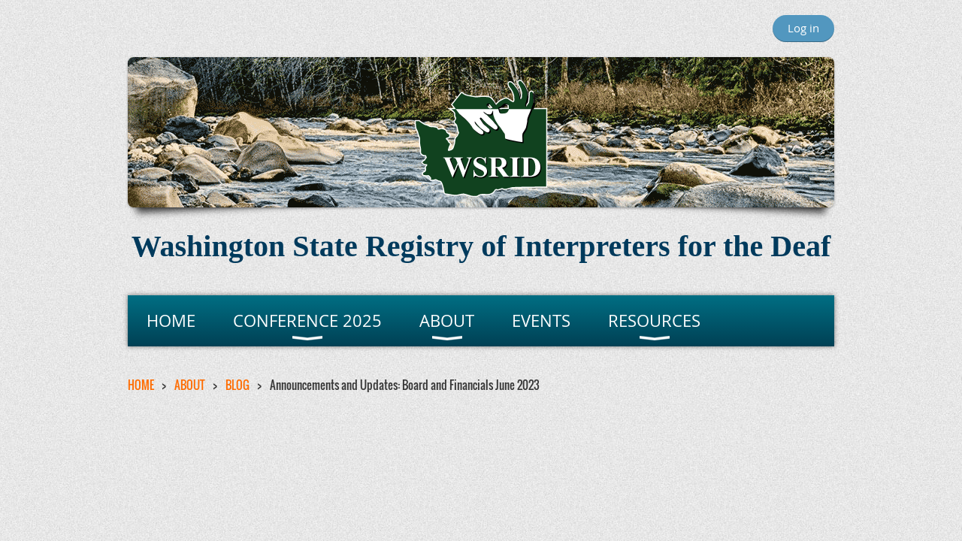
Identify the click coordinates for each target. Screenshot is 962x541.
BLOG (237, 384)
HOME (141, 384)
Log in (803, 27)
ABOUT (189, 384)
